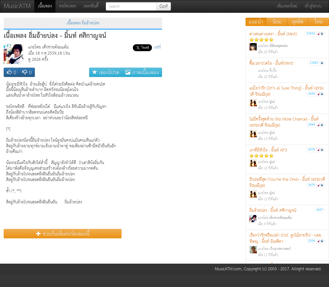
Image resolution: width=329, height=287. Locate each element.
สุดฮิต (297, 22)
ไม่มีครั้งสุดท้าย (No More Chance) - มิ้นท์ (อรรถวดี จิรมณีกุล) (287, 129)
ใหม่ (319, 22)
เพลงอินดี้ (90, 6)
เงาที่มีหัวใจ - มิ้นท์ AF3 (287, 159)
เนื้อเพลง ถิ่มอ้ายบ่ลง (83, 23)
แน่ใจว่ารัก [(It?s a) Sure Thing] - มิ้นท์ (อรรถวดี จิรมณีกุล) (287, 98)
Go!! (164, 6)
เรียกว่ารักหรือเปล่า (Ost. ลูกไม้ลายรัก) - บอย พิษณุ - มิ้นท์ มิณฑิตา (287, 245)
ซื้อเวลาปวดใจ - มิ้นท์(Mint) (287, 70)
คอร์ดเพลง (67, 6)
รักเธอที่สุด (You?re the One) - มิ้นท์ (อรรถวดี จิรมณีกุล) (287, 189)
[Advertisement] (142, 153)
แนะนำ (256, 22)
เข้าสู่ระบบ (313, 6)
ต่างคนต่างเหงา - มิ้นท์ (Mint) (287, 42)
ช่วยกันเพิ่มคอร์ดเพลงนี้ (62, 233)
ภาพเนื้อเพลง (142, 72)
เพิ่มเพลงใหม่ (287, 6)
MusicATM (17, 6)
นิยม (277, 22)
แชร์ (157, 47)
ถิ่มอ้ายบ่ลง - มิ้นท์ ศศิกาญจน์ (287, 217)
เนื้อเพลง (46, 6)
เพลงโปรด (105, 72)
